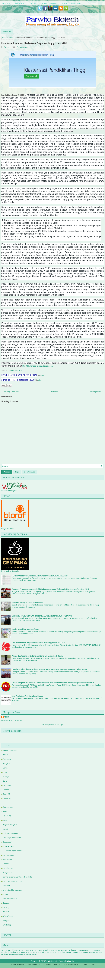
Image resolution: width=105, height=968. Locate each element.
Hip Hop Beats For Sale (86, 964)
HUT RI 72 (7, 816)
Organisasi (7, 842)
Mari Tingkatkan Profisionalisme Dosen (27, 696)
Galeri (64, 3)
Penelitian (20, 3)
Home (4, 38)
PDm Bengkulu (8, 846)
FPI (4, 803)
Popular (7, 472)
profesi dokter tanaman (12, 890)
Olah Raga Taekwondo (12, 838)
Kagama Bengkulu (10, 825)
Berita (11, 38)
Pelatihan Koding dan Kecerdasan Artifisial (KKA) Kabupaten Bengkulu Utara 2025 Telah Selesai (49, 669)
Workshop (7, 925)
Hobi (5, 811)
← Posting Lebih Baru (10, 392)
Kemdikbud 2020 (15, 370)
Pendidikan (7, 859)
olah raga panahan (10, 833)
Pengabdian (7, 873)
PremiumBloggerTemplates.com (65, 964)
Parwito (71, 961)
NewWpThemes (24, 964)
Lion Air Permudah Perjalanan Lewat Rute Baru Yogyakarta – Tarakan (38, 643)
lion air (5, 829)
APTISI (5, 755)
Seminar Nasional (10, 899)
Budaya (6, 777)
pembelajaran (8, 855)
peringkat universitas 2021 (13, 881)
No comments (22, 47)
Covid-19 (6, 794)
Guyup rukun (8, 807)
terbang (6, 907)
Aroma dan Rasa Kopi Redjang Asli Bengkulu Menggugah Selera (37, 656)
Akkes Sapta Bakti (10, 750)
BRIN (5, 772)
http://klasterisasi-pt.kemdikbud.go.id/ (37, 366)
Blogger (60, 725)
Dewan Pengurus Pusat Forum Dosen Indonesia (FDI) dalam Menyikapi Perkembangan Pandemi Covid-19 (53, 683)
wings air (6, 920)
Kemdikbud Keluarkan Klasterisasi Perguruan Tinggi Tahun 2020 (34, 43)
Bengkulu (6, 763)
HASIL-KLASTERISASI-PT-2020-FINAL (19, 375)
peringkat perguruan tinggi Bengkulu (17, 877)
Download (76, 3)
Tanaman (6, 903)
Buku (5, 781)
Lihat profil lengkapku (11, 720)
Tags (17, 472)
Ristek (5, 894)
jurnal (5, 820)
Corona (6, 790)
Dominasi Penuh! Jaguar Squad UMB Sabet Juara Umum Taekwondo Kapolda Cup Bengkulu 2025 (50, 589)
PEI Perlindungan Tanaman (13, 851)
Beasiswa (7, 759)
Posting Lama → (96, 392)
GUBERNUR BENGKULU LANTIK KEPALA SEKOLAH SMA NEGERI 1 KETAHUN (42, 616)
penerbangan (8, 868)
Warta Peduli (8, 916)
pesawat (6, 886)
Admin (6, 47)
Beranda (6, 3)
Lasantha (48, 964)
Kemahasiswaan (48, 3)
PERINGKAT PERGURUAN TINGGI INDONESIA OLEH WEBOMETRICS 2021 (40, 576)
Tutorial (6, 912)
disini (43, 375)
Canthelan (7, 785)
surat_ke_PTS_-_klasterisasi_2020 (17, 379)
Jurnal (33, 3)
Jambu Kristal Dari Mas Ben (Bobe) (25, 629)
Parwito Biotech (51, 961)
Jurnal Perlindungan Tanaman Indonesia (27, 603)
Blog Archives (29, 472)
